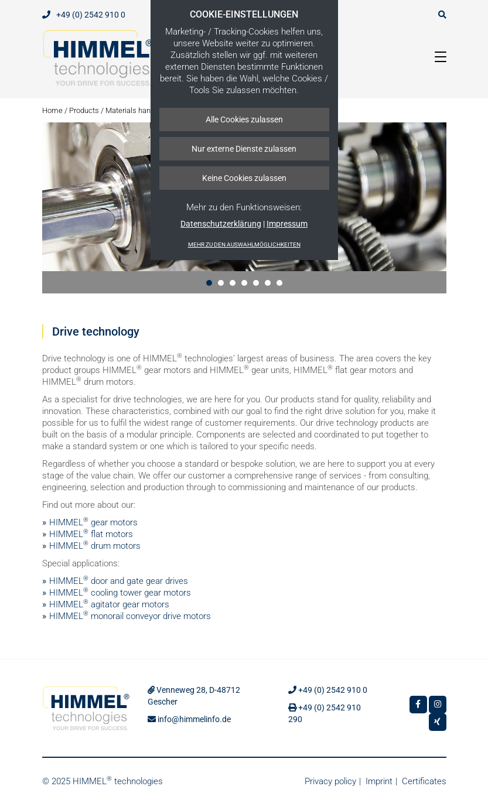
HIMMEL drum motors (95, 546)
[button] (209, 283)
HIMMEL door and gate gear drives (118, 581)
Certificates (424, 781)
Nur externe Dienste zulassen (244, 148)
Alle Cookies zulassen (244, 119)
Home (52, 110)
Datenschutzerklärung (220, 223)
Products (84, 110)
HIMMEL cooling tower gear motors (120, 592)
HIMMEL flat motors (91, 534)
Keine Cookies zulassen (244, 178)
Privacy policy (330, 781)
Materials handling (135, 110)
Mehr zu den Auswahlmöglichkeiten (244, 244)
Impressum (287, 223)
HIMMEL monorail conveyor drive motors (130, 616)
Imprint (379, 781)
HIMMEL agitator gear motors (109, 604)
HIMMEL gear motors (93, 522)
